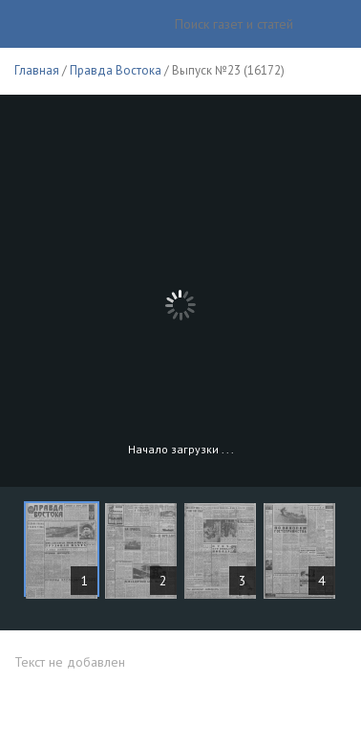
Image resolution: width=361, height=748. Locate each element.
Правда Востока (115, 70)
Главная (36, 70)
